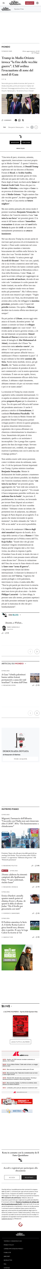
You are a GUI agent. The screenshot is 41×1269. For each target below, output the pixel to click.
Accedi (12, 1177)
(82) (37, 866)
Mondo (6, 46)
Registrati (29, 1177)
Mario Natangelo (13, 627)
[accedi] (37, 3)
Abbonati (29, 3)
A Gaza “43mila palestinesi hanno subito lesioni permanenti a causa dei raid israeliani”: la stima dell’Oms (14, 678)
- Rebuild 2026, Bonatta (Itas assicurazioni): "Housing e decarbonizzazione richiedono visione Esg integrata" (19, 1078)
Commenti (6, 120)
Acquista (20, 759)
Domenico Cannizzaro (11, 913)
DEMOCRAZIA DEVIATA (16, 751)
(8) (37, 937)
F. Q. (4, 79)
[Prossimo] (36, 651)
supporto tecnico (7, 1218)
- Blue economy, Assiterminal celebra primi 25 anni (18, 1069)
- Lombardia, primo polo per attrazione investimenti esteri (20, 1088)
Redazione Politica (9, 865)
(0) (7, 633)
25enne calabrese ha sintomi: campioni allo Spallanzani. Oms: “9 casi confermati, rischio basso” (14, 878)
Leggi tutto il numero (20, 1042)
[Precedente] (30, 651)
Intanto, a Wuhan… (14, 622)
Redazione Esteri (9, 685)
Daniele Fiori (7, 937)
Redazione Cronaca (10, 887)
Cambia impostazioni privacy (13, 1248)
